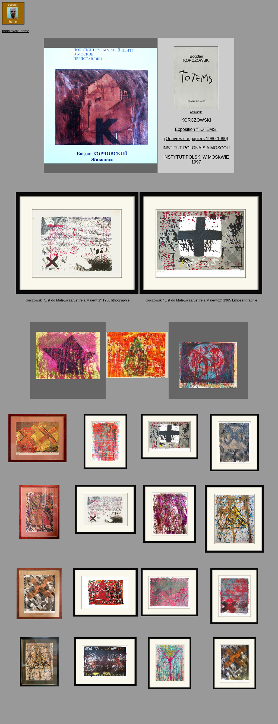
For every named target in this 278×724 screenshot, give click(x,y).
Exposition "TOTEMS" (196, 129)
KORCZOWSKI (196, 120)
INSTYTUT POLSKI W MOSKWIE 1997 (196, 159)
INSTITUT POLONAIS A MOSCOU (196, 148)
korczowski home (15, 31)
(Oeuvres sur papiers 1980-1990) (196, 138)
